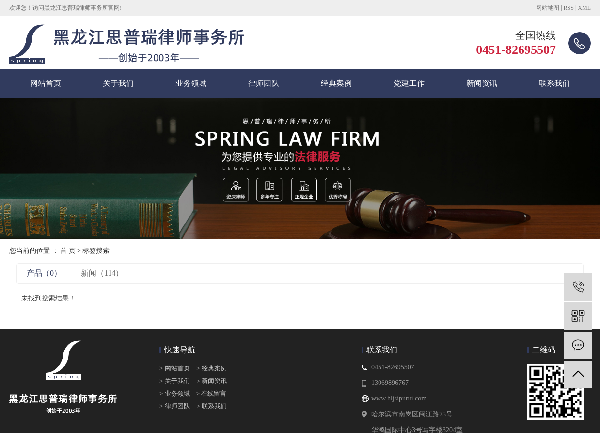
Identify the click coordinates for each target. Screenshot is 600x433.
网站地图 (547, 7)
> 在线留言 (208, 393)
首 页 (68, 250)
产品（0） (44, 273)
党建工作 (409, 83)
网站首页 (45, 83)
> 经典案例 (211, 368)
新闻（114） (102, 273)
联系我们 (554, 83)
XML (584, 7)
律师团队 (263, 83)
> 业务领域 (174, 393)
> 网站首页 (175, 368)
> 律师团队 (174, 406)
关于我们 (118, 83)
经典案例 (336, 83)
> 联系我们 (212, 406)
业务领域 (190, 83)
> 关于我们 (174, 380)
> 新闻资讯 (212, 380)
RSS (569, 7)
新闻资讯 (481, 83)
